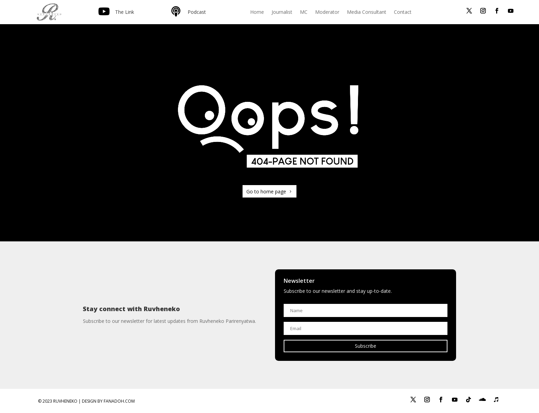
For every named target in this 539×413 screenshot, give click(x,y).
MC (304, 12)
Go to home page (266, 191)
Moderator (327, 12)
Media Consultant (366, 12)
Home (257, 12)
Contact (403, 12)
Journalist (282, 12)
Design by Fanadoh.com (108, 401)
